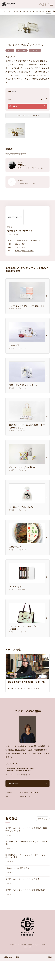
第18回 (22, 11)
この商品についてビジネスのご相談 (27, 115)
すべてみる (42, 818)
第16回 (35, 11)
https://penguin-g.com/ (24, 251)
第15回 (41, 11)
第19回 (15, 11)
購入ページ (16, 106)
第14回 (48, 11)
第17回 (28, 11)
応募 (50, 957)
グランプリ (6, 11)
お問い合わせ (14, 783)
